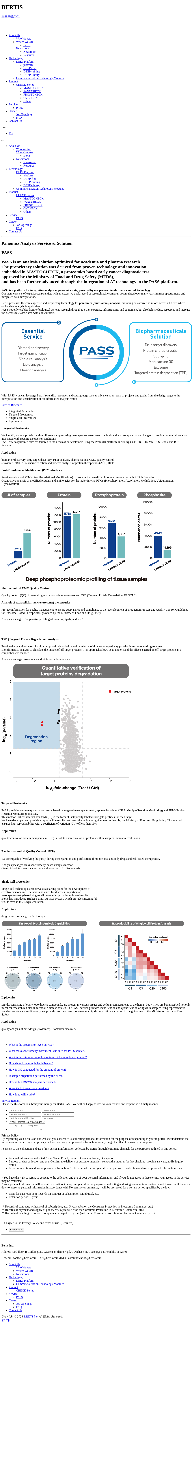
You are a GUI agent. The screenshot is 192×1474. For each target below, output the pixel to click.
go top (6, 1320)
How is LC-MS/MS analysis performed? (32, 1082)
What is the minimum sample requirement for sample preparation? (48, 1057)
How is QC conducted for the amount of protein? (37, 1069)
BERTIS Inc (31, 1317)
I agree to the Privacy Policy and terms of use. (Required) (39, 1224)
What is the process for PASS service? (31, 1044)
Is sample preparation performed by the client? (36, 1075)
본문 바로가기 (10, 16)
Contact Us (16, 1230)
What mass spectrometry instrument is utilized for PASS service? (47, 1050)
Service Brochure (11, 405)
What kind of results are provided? (29, 1088)
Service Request (10, 1100)
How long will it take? (22, 1094)
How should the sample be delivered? (31, 1063)
